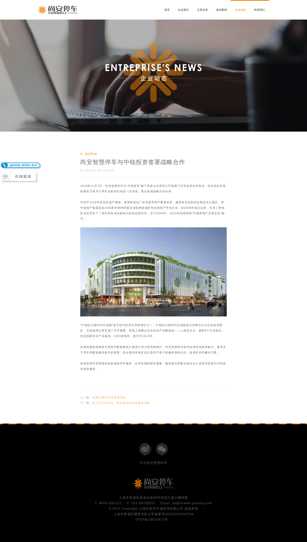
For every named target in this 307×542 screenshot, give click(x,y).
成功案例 (221, 9)
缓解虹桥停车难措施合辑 (109, 400)
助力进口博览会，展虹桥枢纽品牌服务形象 (121, 405)
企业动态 (240, 9)
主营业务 (202, 9)
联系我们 (259, 9)
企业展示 (183, 9)
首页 (167, 9)
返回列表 (91, 153)
